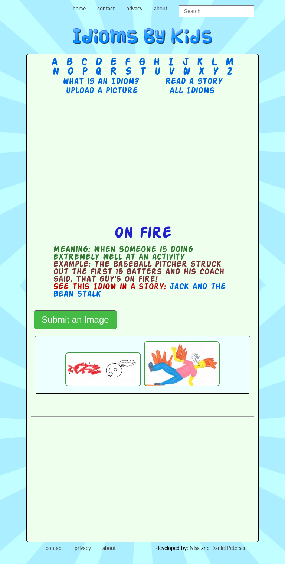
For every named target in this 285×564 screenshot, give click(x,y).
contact (106, 8)
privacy (134, 8)
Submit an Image (75, 320)
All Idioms (191, 91)
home (79, 8)
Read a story (193, 82)
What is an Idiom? (101, 82)
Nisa (195, 548)
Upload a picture (102, 91)
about (160, 8)
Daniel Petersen (229, 548)
